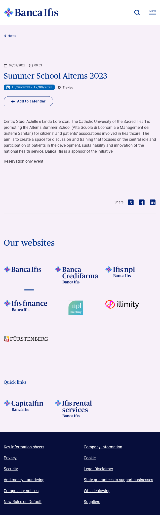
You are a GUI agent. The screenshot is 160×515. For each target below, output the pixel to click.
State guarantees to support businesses (118, 479)
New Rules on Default (22, 501)
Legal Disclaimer (98, 469)
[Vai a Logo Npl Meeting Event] (80, 309)
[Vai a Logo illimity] (130, 309)
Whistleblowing (97, 490)
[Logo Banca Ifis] (31, 12)
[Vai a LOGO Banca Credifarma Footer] (80, 275)
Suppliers (92, 501)
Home (10, 35)
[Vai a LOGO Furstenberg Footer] (29, 343)
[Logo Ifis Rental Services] (80, 409)
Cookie (90, 458)
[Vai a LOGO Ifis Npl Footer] (130, 275)
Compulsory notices (21, 490)
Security (11, 469)
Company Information (103, 447)
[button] (137, 12)
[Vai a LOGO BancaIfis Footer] (29, 275)
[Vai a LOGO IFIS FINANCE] (29, 309)
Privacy (10, 458)
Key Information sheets (24, 447)
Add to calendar (28, 101)
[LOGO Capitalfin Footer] (29, 409)
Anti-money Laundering (24, 479)
